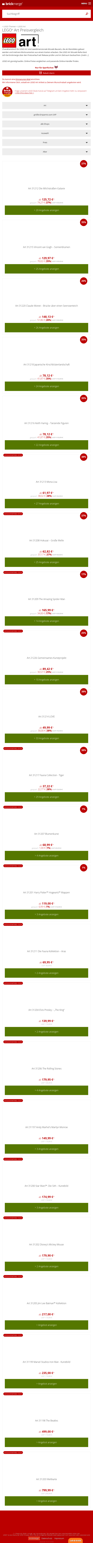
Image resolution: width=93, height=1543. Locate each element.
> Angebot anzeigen (46, 1325)
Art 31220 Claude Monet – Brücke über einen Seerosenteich (46, 305)
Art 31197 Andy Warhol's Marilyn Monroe (46, 1127)
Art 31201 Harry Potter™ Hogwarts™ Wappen (46, 892)
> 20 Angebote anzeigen (46, 210)
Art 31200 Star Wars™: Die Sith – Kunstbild (46, 1185)
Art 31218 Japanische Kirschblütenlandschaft (47, 364)
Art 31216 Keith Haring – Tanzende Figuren (46, 423)
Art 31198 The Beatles (46, 1420)
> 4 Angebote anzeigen (46, 855)
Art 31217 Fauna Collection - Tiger (46, 775)
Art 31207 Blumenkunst (46, 833)
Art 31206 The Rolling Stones (46, 1068)
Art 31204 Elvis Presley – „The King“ (46, 1010)
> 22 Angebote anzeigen (46, 445)
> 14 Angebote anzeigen (46, 621)
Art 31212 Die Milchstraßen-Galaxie (46, 188)
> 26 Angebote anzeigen (46, 327)
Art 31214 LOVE (46, 716)
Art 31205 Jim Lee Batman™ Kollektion (46, 1303)
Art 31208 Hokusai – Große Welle (46, 540)
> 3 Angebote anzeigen (46, 914)
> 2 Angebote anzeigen (46, 973)
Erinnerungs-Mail (23, 79)
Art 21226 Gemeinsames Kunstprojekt (46, 658)
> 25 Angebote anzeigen (46, 268)
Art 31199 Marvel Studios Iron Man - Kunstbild (46, 1362)
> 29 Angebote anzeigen (46, 797)
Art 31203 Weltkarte (46, 1479)
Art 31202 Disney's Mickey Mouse (46, 1244)
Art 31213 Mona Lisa (46, 481)
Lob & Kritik (75, 1540)
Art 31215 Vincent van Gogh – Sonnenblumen (46, 247)
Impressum (59, 1538)
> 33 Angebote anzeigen (46, 738)
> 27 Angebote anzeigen (46, 503)
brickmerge (34, 1538)
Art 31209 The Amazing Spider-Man (46, 599)
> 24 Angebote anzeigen (46, 386)
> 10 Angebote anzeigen (46, 679)
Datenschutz (46, 1538)
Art (45, 105)
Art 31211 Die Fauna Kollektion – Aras (46, 951)
